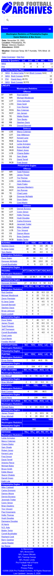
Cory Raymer (23, 107)
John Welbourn (23, 181)
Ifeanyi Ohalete (8, 475)
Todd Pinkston (23, 172)
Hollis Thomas (23, 215)
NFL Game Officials (27, 554)
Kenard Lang (22, 138)
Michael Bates (7, 407)
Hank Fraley (22, 184)
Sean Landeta (7, 367)
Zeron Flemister (8, 298)
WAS (3, 64)
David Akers (16, 79)
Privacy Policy (27, 568)
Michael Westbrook (25, 98)
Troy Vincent (22, 230)
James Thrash (23, 175)
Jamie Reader (7, 543)
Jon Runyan (22, 190)
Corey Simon (22, 212)
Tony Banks (22, 119)
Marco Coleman (24, 132)
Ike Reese (5, 546)
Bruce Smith (22, 141)
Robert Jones (23, 150)
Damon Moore (23, 233)
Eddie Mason (7, 472)
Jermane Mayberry (25, 187)
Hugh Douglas (23, 218)
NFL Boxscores (27, 552)
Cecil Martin (22, 203)
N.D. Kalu (5, 527)
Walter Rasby (23, 116)
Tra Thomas (22, 178)
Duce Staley (22, 199)
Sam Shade (22, 156)
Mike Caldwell (23, 227)
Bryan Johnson (8, 311)
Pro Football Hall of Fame (27, 563)
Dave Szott (22, 104)
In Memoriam (27, 549)
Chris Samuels (23, 101)
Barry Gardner (7, 540)
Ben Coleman (23, 110)
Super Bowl (27, 565)
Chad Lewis (22, 193)
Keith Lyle (5, 481)
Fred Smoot (22, 163)
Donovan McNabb (25, 196)
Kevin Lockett (7, 314)
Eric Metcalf (6, 376)
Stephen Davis (23, 122)
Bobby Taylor (22, 240)
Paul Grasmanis (8, 512)
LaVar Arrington (24, 144)
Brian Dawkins (23, 236)
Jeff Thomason (7, 329)
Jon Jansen (22, 113)
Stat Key (20, 57)
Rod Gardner (23, 95)
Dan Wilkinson (23, 135)
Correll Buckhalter (9, 264)
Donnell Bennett (24, 126)
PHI (3, 67)
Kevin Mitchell (23, 147)
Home (5, 28)
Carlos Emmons (24, 221)
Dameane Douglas (9, 521)
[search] (26, 20)
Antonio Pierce (7, 463)
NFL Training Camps (27, 557)
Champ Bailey (23, 153)
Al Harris (5, 524)
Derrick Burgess (24, 209)
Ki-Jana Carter (17, 73)
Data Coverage (8, 57)
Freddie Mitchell (8, 342)
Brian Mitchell (7, 382)
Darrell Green (7, 478)
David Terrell (22, 159)
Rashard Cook (7, 537)
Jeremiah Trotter (24, 224)
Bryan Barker (7, 360)
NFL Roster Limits (27, 560)
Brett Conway (36, 73)
